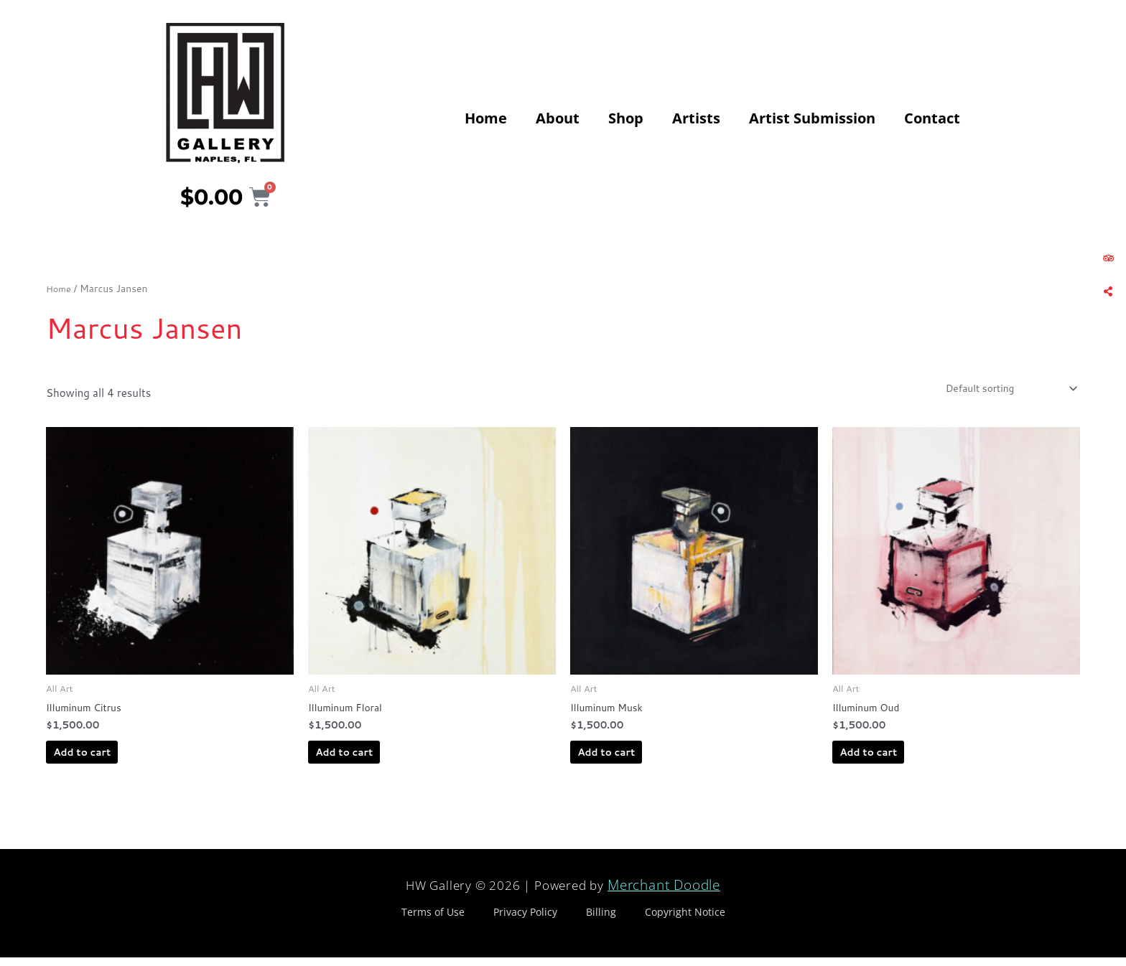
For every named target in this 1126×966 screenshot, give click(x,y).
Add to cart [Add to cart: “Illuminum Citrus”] (106, 759)
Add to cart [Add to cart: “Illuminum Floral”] (368, 759)
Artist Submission (812, 118)
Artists (696, 118)
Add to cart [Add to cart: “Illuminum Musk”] (630, 759)
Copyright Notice (685, 920)
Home (486, 118)
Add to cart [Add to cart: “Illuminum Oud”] (892, 759)
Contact (932, 118)
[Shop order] (1001, 390)
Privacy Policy (525, 920)
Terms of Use (433, 920)
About (558, 118)
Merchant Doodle (664, 894)
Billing (601, 920)
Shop (625, 118)
